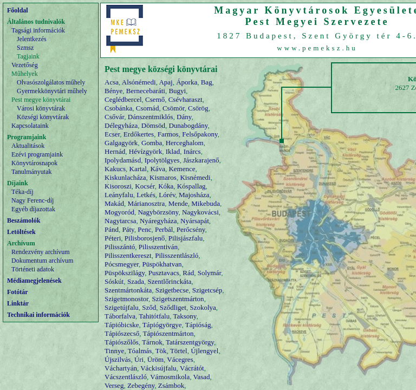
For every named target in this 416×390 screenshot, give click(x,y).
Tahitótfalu (154, 316)
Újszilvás (118, 359)
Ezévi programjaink (37, 154)
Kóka (165, 186)
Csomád (147, 108)
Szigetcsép (207, 290)
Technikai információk (38, 314)
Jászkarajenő (201, 160)
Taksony (184, 316)
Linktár (18, 303)
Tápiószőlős (122, 342)
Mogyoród (119, 212)
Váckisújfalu (158, 368)
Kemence (181, 169)
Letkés (145, 195)
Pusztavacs (163, 273)
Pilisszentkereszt (128, 255)
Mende (178, 203)
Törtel (178, 351)
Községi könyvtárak (43, 117)
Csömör (173, 108)
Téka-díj (22, 192)
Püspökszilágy (125, 273)
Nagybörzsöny (158, 212)
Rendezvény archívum (40, 252)
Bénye (113, 91)
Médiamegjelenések (34, 280)
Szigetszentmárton (178, 299)
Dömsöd (153, 125)
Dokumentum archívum (42, 260)
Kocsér (144, 186)
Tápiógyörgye (162, 325)
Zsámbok (171, 385)
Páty (128, 229)
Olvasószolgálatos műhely (51, 82)
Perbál (164, 229)
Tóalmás (140, 351)
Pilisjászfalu (185, 238)
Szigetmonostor (126, 299)
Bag (206, 82)
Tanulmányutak (31, 172)
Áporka (186, 82)
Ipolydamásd (123, 160)
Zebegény (140, 385)
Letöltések (21, 232)
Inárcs (192, 151)
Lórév (167, 195)
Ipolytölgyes (162, 160)
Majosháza (194, 195)
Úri (139, 359)
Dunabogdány (187, 125)
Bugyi (177, 91)
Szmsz (25, 47)
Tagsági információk (38, 30)
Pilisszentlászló (176, 255)
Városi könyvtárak (41, 108)
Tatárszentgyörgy (190, 342)
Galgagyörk (121, 143)
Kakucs (115, 169)
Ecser (112, 134)
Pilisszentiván (158, 247)
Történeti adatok (32, 269)
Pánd (112, 229)
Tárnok (152, 342)
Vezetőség (24, 65)
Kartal (138, 169)
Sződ (149, 307)
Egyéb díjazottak (33, 209)
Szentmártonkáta (128, 290)
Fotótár (17, 292)
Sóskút (114, 281)
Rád (188, 273)
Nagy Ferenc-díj (32, 200)
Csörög (198, 108)
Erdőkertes (138, 134)
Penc (144, 229)
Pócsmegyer (122, 264)
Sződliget (173, 307)
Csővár (114, 117)
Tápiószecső (122, 333)
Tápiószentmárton (168, 333)
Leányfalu (119, 195)
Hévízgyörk (145, 151)
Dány (184, 117)
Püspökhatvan (162, 264)
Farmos (168, 134)
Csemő (155, 99)
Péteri (113, 238)
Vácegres (180, 359)
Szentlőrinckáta (169, 281)
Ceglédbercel (123, 99)
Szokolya (203, 307)
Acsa (112, 82)
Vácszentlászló (126, 377)
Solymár (210, 273)
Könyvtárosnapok (34, 163)
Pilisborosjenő (145, 238)
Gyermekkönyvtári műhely (52, 91)
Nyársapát (194, 221)
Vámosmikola (170, 377)
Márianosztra (146, 203)
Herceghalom (185, 143)
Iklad (173, 151)
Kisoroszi (118, 186)
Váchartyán (121, 368)
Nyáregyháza (158, 221)
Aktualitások (27, 146)
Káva (157, 169)
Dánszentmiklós (150, 117)
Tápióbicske (122, 325)
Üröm (155, 359)
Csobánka (118, 108)
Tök (161, 351)
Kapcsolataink (30, 125)
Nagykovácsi (200, 212)
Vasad (201, 377)
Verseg (114, 385)
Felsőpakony (200, 134)
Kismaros (163, 177)
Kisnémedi (195, 177)
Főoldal (17, 10)
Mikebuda (205, 203)
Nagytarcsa (120, 221)
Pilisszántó (120, 247)
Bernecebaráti (145, 91)
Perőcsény (191, 229)
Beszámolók (23, 220)
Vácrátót (192, 368)
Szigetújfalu (122, 307)
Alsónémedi (139, 82)
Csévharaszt (185, 99)
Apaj (165, 82)
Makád (114, 203)
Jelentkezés (32, 39)
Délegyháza (121, 125)
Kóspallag (191, 186)
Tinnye (114, 351)
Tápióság (198, 325)
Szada (135, 281)
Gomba (151, 143)
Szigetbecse (171, 290)
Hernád (115, 151)
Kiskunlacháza (125, 177)
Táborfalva (120, 316)
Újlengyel (204, 351)
